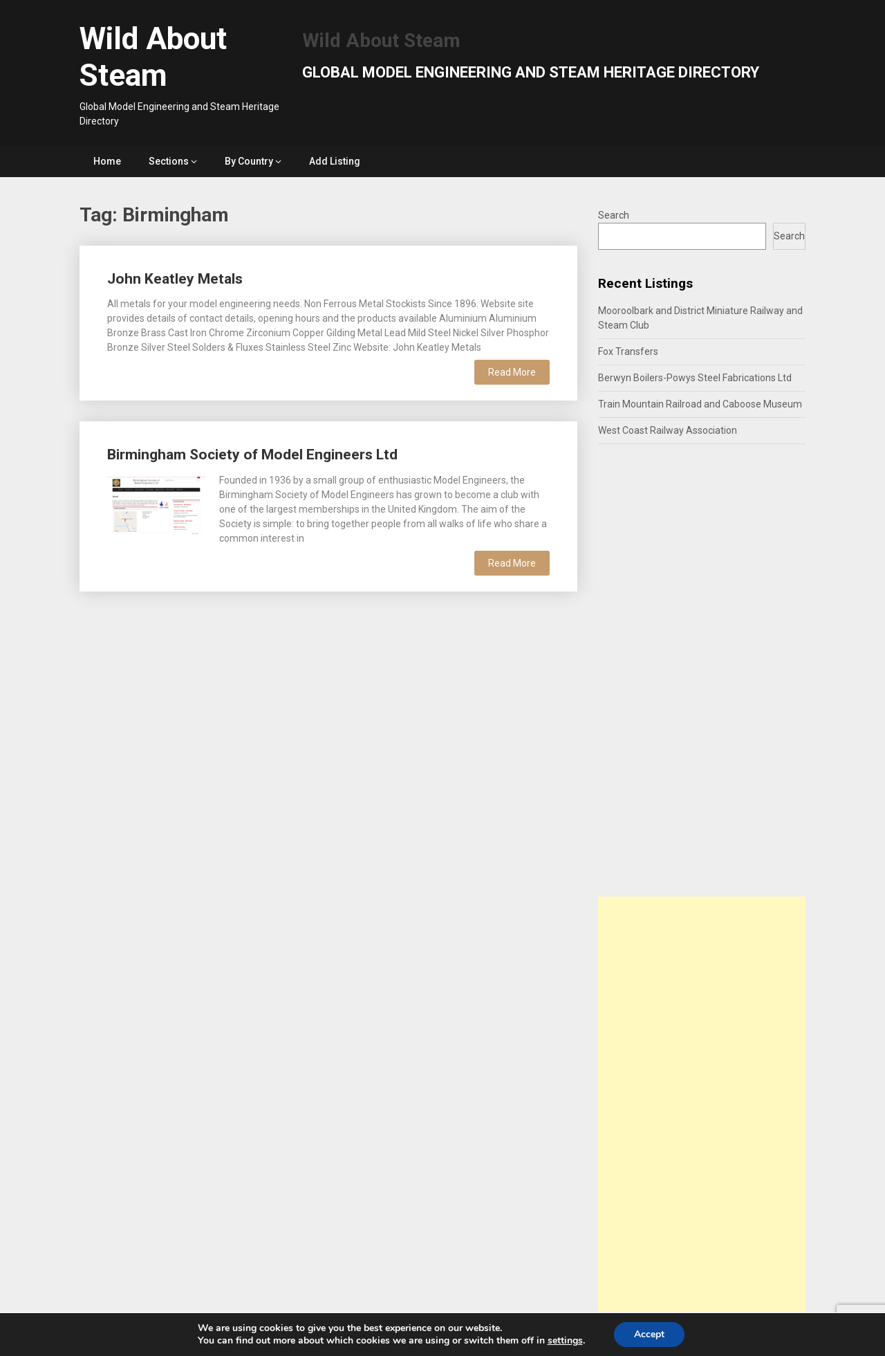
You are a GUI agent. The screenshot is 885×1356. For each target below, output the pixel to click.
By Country (249, 161)
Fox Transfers (628, 351)
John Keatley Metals (175, 279)
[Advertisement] (701, 1104)
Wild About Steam (153, 57)
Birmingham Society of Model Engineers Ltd (252, 454)
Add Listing (334, 161)
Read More (512, 372)
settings (564, 1341)
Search (613, 215)
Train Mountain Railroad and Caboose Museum (700, 404)
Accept (649, 1334)
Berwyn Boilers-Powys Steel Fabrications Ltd (695, 377)
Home (107, 161)
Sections (169, 161)
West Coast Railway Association (667, 430)
